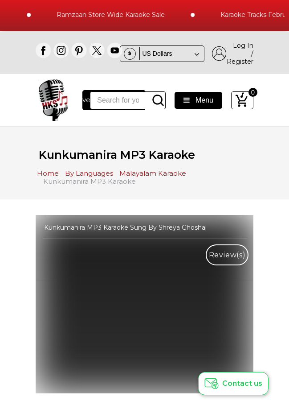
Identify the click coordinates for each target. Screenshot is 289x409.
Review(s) (227, 255)
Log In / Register (232, 53)
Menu (198, 100)
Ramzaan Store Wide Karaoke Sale (113, 15)
